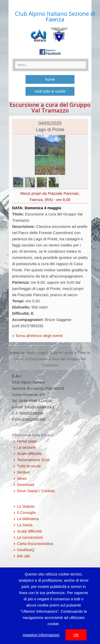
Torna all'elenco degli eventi (38, 335)
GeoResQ (25, 550)
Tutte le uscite (61, 352)
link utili (23, 556)
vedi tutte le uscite (50, 91)
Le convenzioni (30, 537)
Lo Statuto (26, 506)
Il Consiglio (26, 512)
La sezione (26, 447)
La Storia (24, 525)
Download (25, 484)
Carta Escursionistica (35, 543)
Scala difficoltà (29, 531)
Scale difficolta (29, 453)
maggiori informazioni (41, 635)
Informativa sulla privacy (32, 435)
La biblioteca (28, 518)
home (50, 79)
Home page (36, 352)
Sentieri (23, 472)
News (22, 478)
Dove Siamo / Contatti (36, 491)
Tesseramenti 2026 (33, 460)
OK (76, 635)
